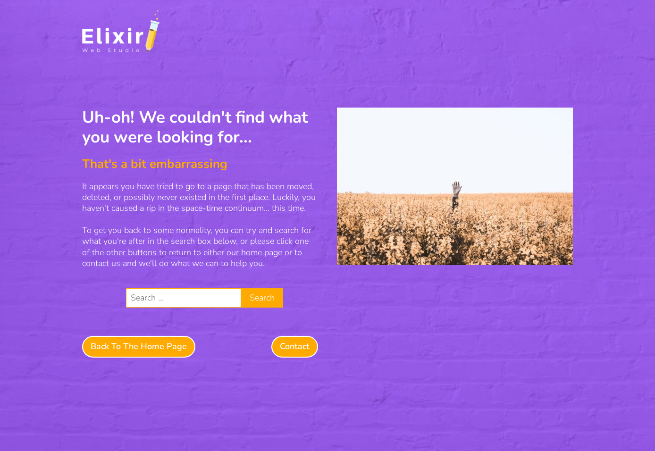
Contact (295, 346)
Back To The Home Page (139, 346)
